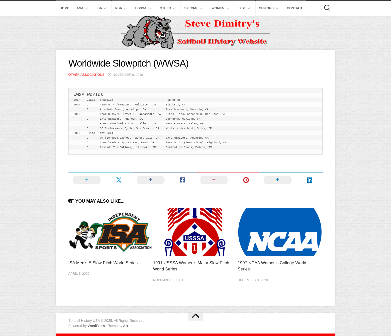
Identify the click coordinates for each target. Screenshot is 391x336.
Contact (294, 8)
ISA (99, 8)
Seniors (266, 8)
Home (64, 8)
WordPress (96, 326)
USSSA (141, 8)
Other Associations (86, 75)
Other (165, 8)
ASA (80, 8)
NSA (118, 8)
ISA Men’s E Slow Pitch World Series (103, 262)
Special (191, 8)
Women (217, 8)
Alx (125, 326)
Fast (242, 8)
